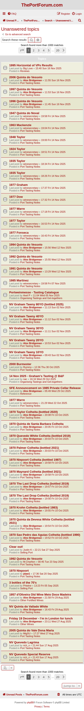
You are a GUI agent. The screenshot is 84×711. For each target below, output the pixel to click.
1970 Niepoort (19, 570)
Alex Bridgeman (32, 80)
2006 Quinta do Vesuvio (25, 77)
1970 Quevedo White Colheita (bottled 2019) (40, 435)
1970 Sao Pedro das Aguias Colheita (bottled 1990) (44, 534)
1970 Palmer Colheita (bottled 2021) (34, 447)
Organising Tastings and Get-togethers (41, 298)
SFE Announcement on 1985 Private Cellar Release (45, 388)
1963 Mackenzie (20, 125)
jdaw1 (26, 573)
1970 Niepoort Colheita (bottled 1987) (35, 459)
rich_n (26, 645)
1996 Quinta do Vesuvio (25, 101)
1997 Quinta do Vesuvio (25, 89)
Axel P (26, 295)
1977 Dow (16, 196)
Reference (26, 393)
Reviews (25, 71)
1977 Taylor (17, 220)
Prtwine (27, 585)
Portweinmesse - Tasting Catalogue (34, 292)
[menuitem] (11, 13)
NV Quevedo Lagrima (24, 642)
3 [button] (38, 50)
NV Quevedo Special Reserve (29, 654)
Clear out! (16, 546)
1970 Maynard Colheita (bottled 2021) (35, 471)
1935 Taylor (17, 161)
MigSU (26, 633)
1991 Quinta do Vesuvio (25, 268)
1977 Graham (18, 184)
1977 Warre (17, 208)
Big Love (28, 68)
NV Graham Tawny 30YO (26, 328)
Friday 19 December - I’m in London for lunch (41, 618)
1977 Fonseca (19, 232)
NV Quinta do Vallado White (28, 606)
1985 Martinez (19, 280)
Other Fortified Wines (31, 600)
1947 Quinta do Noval (24, 113)
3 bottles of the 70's (23, 582)
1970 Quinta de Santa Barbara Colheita (36, 424)
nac (25, 379)
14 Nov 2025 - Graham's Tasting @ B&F (36, 376)
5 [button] (49, 50)
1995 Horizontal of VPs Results (30, 65)
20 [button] (57, 50)
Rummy (27, 367)
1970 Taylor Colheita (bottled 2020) (33, 412)
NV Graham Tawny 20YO (26, 340)
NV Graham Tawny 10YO (26, 352)
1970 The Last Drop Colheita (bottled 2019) (39, 483)
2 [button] (33, 50)
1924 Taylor (17, 149)
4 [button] (43, 50)
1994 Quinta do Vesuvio (25, 244)
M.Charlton (29, 561)
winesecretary (30, 116)
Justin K (27, 549)
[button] (22, 50)
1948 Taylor (17, 137)
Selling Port (26, 552)
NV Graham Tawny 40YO (26, 316)
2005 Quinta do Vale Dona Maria (31, 630)
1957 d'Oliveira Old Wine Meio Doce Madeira (40, 594)
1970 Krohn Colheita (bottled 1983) (33, 507)
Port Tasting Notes (30, 83)
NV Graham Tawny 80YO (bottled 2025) (36, 304)
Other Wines (27, 624)
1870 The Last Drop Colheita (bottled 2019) (39, 495)
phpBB (30, 702)
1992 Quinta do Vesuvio (25, 256)
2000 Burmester (20, 364)
